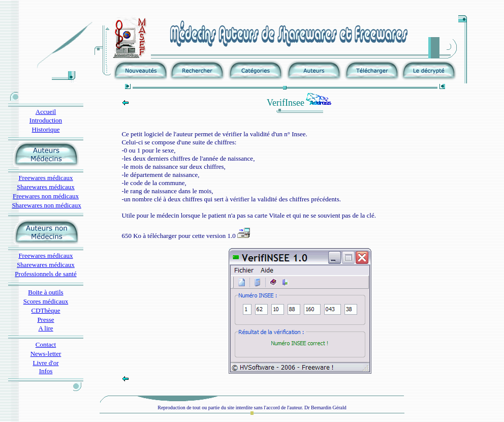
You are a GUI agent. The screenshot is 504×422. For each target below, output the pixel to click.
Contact (46, 344)
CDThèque (45, 310)
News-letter (45, 353)
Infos (46, 371)
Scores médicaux (45, 301)
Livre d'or (45, 363)
